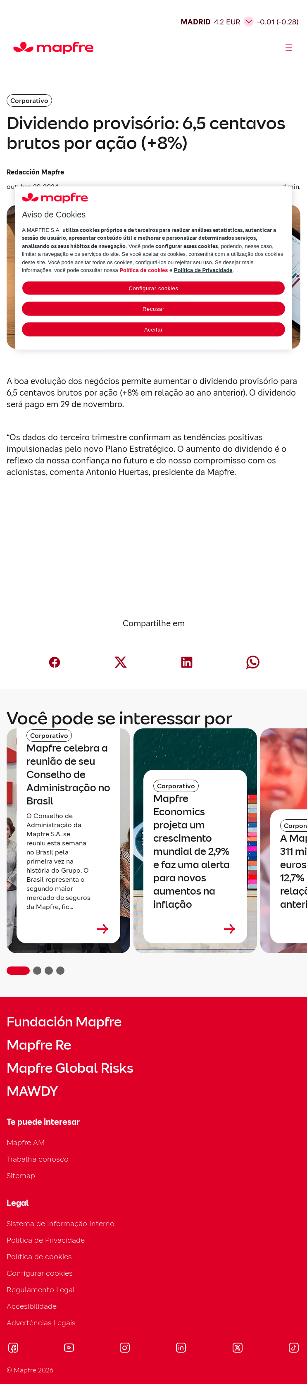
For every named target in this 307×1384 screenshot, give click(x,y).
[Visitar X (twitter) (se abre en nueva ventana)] (237, 1349)
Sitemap (21, 1175)
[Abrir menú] (289, 48)
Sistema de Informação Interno (60, 1223)
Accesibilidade (32, 1306)
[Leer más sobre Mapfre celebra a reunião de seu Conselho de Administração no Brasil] (68, 928)
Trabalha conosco (38, 1159)
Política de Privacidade (46, 1240)
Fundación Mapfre (64, 1022)
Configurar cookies (40, 1273)
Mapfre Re (39, 1045)
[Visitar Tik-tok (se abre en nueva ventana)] (293, 1349)
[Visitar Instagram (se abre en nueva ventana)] (124, 1349)
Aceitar (153, 329)
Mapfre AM (26, 1142)
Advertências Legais (41, 1322)
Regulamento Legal (41, 1289)
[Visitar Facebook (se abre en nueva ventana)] (13, 1349)
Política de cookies (39, 1256)
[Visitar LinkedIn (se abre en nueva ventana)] (181, 1349)
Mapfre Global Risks (70, 1068)
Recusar (153, 308)
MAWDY (32, 1091)
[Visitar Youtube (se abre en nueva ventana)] (69, 1349)
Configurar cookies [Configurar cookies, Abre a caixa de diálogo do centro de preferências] (153, 288)
